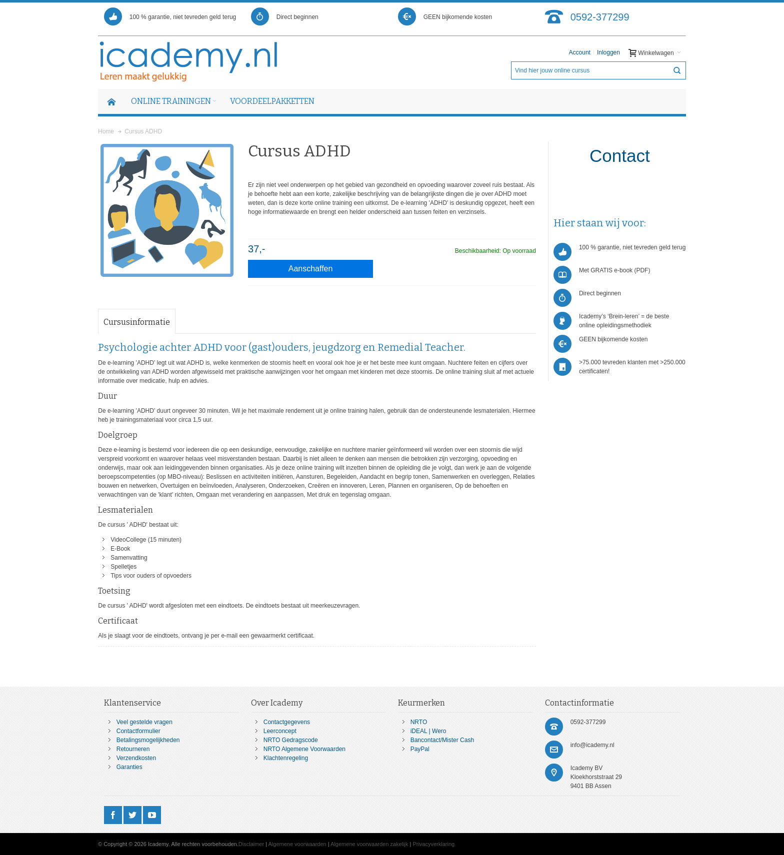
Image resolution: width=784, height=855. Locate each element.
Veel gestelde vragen (144, 722)
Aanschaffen (310, 268)
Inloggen (608, 52)
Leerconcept (280, 731)
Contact (620, 155)
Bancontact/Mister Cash (442, 740)
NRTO (419, 722)
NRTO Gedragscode (291, 740)
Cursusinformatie (137, 322)
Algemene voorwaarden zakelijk (369, 844)
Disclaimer (251, 844)
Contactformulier (138, 731)
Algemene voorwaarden (297, 844)
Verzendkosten (136, 758)
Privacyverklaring (433, 844)
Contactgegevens (287, 722)
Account (579, 52)
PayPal (420, 749)
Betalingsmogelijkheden (148, 740)
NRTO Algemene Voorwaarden (305, 749)
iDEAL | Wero (428, 731)
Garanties (129, 767)
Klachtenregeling (286, 758)
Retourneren (133, 749)
